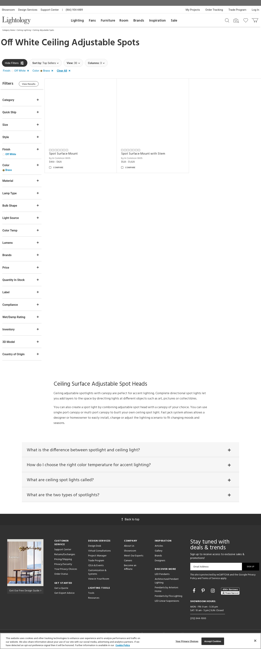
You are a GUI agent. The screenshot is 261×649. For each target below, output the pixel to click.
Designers (160, 564)
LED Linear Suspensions (167, 604)
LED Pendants (162, 577)
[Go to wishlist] (246, 20)
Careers (128, 564)
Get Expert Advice (64, 596)
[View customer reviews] (230, 594)
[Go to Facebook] (194, 594)
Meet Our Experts (133, 559)
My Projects (193, 9)
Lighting (77, 20)
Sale (174, 20)
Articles (159, 549)
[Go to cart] (255, 19)
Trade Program (237, 9)
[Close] (255, 641)
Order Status (61, 577)
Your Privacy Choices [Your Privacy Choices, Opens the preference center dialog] (187, 641)
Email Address (201, 570)
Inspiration (157, 20)
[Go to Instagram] (213, 594)
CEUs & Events (96, 569)
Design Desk (94, 549)
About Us (129, 549)
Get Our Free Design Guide (25, 594)
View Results (31, 84)
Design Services (27, 9)
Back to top (130, 522)
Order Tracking (214, 9)
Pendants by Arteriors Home (166, 593)
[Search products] (227, 20)
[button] (16, 71)
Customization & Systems (97, 575)
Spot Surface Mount (66, 153)
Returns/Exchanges (64, 558)
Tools (91, 596)
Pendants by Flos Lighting (168, 599)
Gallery (158, 554)
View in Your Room (98, 582)
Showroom (8, 9)
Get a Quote (61, 591)
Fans (92, 20)
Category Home (8, 30)
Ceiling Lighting (24, 30)
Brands (138, 20)
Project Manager (97, 559)
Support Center (50, 9)
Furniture (108, 20)
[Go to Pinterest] (203, 594)
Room (123, 20)
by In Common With (62, 157)
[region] (130, 641)
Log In (255, 9)
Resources (93, 601)
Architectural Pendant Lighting (167, 584)
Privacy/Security (63, 567)
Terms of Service (211, 582)
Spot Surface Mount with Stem (145, 153)
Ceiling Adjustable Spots (43, 30)
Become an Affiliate (130, 571)
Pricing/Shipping (63, 563)
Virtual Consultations (99, 554)
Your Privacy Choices (65, 572)
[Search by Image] (236, 21)
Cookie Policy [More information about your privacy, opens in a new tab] (122, 645)
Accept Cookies (212, 641)
